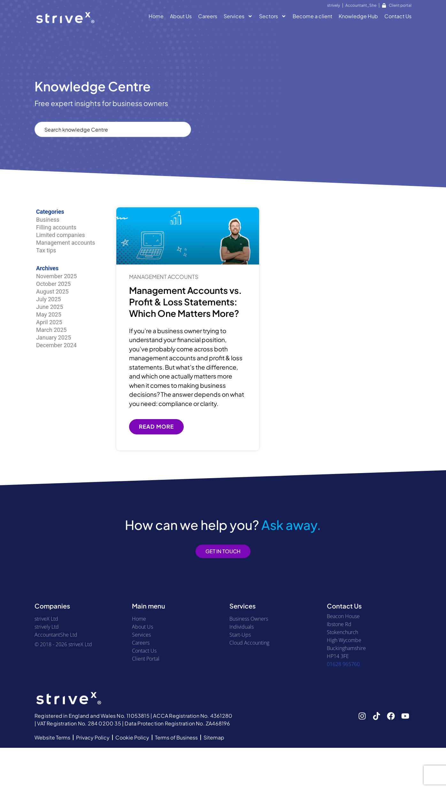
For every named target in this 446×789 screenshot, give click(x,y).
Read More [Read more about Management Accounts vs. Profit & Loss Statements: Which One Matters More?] (156, 426)
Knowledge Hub (358, 16)
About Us (181, 16)
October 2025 (53, 283)
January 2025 (53, 337)
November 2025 (56, 276)
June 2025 (49, 306)
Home (156, 16)
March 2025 (51, 329)
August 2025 (52, 291)
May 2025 (48, 314)
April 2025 (49, 322)
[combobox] (113, 129)
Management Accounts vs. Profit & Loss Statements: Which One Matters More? (185, 302)
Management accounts (65, 242)
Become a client (312, 16)
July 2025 (48, 299)
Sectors (272, 17)
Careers (207, 16)
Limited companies (60, 235)
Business (47, 219)
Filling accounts (56, 227)
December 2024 (56, 345)
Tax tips (46, 250)
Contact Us (397, 16)
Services (238, 17)
